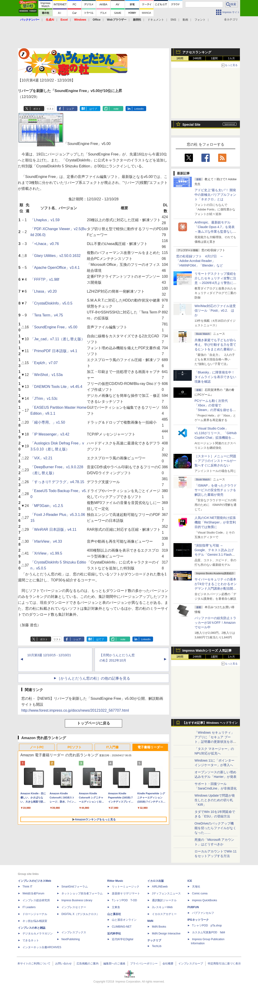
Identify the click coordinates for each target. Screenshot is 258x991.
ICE (189, 880)
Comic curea (199, 893)
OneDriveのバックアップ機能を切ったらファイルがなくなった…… (215, 828)
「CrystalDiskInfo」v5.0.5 (51, 303)
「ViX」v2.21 (41, 458)
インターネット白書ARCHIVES (41, 947)
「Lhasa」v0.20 (43, 291)
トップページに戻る (93, 723)
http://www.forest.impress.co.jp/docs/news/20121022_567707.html (75, 710)
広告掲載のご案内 (88, 963)
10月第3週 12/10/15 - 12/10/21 (49, 655)
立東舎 (116, 907)
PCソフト (75, 747)
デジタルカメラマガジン (37, 933)
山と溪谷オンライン (124, 919)
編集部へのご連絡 (114, 963)
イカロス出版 (155, 880)
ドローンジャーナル (34, 914)
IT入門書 (112, 747)
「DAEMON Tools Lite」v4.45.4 (56, 387)
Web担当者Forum (33, 893)
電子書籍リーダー (150, 747)
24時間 (197, 58)
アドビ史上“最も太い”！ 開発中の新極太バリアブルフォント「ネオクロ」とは (215, 194)
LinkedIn (139, 108)
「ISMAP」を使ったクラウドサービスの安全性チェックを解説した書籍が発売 (216, 490)
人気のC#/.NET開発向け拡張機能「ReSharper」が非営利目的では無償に (215, 522)
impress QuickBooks (204, 900)
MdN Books (159, 926)
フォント (200, 19)
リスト (50, 108)
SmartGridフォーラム (74, 886)
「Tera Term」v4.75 (46, 315)
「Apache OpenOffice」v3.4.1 (55, 268)
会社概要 (167, 963)
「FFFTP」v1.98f (44, 279)
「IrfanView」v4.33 (46, 541)
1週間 (214, 58)
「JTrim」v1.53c (44, 398)
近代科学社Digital (122, 939)
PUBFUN (193, 907)
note (116, 108)
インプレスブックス (73, 932)
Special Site (191, 124)
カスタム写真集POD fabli (208, 932)
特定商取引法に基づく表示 (224, 963)
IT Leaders (29, 907)
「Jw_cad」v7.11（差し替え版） (57, 339)
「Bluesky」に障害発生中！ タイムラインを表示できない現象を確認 (215, 376)
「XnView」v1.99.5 (46, 553)
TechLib (156, 946)
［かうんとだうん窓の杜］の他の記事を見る (93, 678)
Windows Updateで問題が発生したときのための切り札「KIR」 (215, 800)
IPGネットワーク (198, 919)
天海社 (196, 886)
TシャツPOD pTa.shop (207, 925)
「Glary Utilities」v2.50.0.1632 (55, 256)
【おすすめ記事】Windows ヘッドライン (210, 722)
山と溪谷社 (114, 914)
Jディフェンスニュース (166, 893)
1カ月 (231, 58)
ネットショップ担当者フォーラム (82, 893)
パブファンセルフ (203, 913)
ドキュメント (156, 19)
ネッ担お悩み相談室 (34, 921)
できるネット (30, 940)
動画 (185, 19)
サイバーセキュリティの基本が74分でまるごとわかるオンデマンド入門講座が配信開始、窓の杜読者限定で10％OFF (216, 588)
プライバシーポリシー (144, 963)
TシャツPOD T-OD (124, 900)
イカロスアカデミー (164, 914)
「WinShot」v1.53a (46, 375)
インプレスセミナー (73, 907)
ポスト (37, 108)
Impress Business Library (76, 900)
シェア (70, 108)
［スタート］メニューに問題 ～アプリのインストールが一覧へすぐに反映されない (215, 460)
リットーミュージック (125, 886)
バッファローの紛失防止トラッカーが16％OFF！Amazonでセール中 (215, 622)
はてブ (93, 108)
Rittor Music (115, 880)
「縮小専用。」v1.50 (47, 422)
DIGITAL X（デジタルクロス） (80, 914)
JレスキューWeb (162, 907)
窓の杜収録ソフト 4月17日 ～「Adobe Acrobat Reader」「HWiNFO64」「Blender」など (199, 260)
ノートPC (37, 747)
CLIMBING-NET (122, 926)
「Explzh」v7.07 (44, 363)
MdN (150, 921)
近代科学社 (114, 933)
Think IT (27, 886)
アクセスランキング (196, 52)
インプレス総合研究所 (36, 900)
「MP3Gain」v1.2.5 (46, 506)
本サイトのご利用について (33, 963)
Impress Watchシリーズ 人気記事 (207, 650)
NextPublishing (70, 939)
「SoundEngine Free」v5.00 (53, 327)
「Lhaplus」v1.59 (45, 220)
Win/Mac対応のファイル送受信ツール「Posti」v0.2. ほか (215, 310)
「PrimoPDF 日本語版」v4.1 (53, 351)
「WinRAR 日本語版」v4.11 (53, 529)
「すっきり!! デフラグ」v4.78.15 (57, 482)
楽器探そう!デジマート (126, 893)
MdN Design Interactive (166, 933)
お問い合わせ (63, 963)
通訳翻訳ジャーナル (164, 900)
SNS (173, 19)
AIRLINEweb (160, 886)
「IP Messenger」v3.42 (49, 434)
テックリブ (154, 940)
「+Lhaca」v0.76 (44, 244)
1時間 (180, 58)
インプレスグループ (190, 963)
